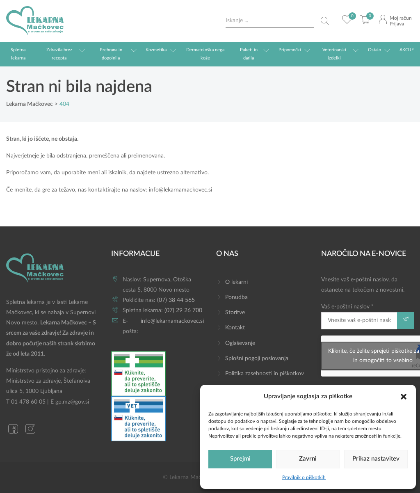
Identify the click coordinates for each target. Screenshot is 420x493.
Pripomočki (289, 50)
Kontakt (235, 328)
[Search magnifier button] (325, 21)
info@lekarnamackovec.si (180, 190)
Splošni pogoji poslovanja (256, 358)
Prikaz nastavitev (375, 459)
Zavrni (308, 459)
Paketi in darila (249, 54)
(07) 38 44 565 (176, 300)
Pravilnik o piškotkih (304, 477)
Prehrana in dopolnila (111, 54)
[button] (403, 396)
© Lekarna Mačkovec (189, 477)
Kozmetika (156, 50)
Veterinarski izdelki (334, 54)
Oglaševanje (240, 343)
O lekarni (236, 282)
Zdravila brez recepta (59, 54)
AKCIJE (406, 50)
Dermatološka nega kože (205, 54)
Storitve (235, 312)
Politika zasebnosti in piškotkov (264, 374)
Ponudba (236, 297)
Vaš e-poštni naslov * (359, 316)
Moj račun (401, 18)
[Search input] (270, 21)
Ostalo (374, 50)
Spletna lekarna (18, 54)
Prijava (397, 23)
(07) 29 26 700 (183, 310)
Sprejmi (240, 459)
